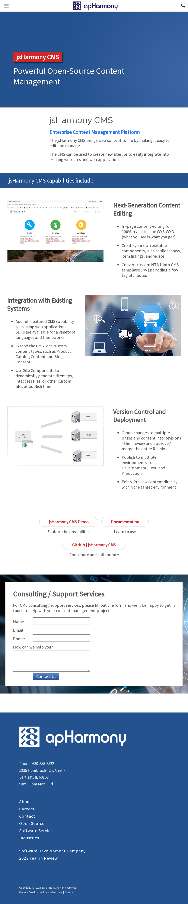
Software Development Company (52, 850)
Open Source (31, 823)
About (25, 801)
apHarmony (55, 892)
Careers (26, 808)
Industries (29, 837)
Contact (27, 816)
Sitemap (69, 892)
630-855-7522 (43, 763)
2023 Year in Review (38, 858)
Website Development (31, 892)
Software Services (37, 830)
